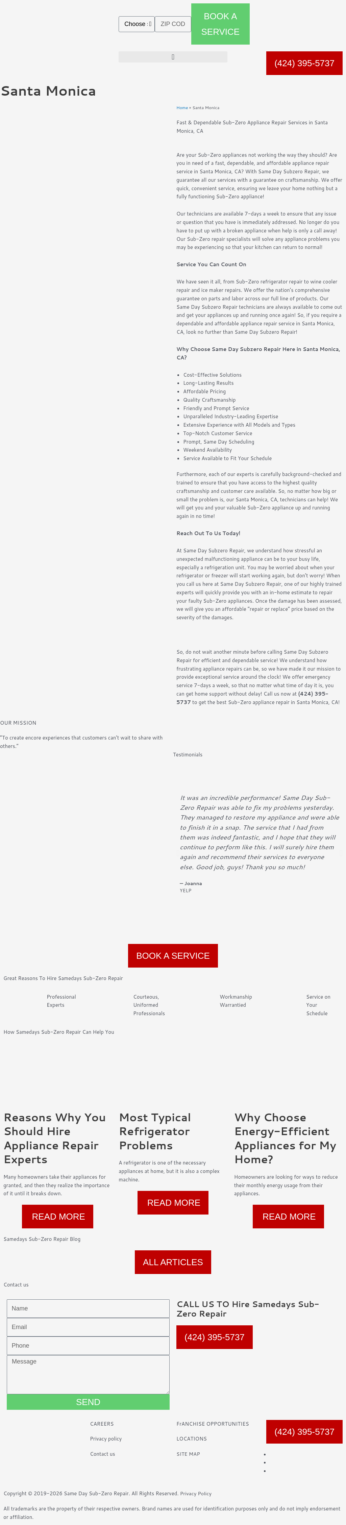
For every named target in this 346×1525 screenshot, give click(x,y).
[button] (173, 56)
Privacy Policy (196, 1493)
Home (182, 107)
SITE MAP (188, 1453)
